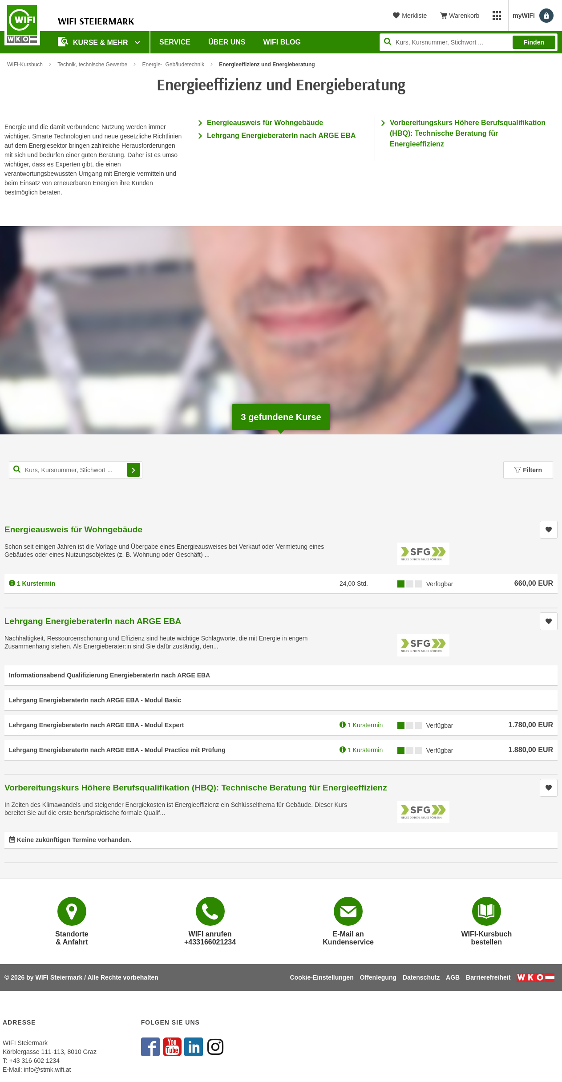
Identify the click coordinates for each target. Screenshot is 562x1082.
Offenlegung (378, 977)
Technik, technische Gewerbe (92, 64)
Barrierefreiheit (488, 977)
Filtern (528, 470)
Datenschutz (421, 977)
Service (174, 42)
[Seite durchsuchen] (469, 42)
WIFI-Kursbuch (25, 64)
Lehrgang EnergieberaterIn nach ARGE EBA (281, 135)
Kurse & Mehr (94, 41)
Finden (534, 42)
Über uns (227, 42)
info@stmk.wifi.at (47, 1069)
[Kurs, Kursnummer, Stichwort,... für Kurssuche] (75, 470)
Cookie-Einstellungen (322, 977)
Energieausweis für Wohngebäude (265, 122)
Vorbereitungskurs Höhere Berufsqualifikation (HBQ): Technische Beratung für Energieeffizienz (468, 133)
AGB (453, 977)
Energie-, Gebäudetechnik (173, 64)
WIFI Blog (282, 42)
